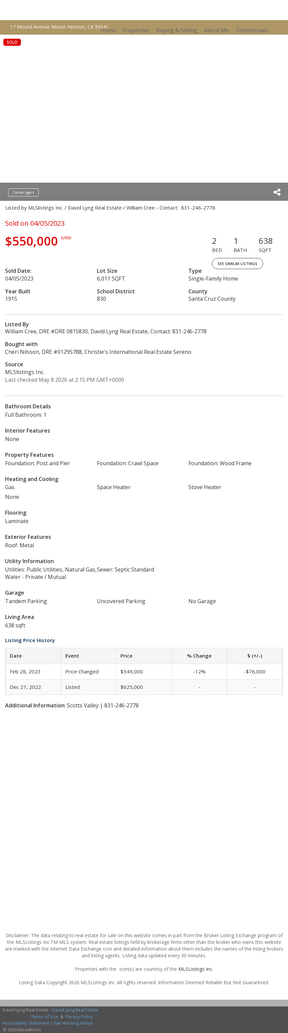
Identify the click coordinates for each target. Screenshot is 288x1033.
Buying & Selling (176, 30)
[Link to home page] (65, 10)
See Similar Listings (237, 263)
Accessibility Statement (26, 1023)
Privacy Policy (79, 1016)
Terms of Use (44, 1016)
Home (108, 30)
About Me (216, 30)
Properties (135, 30)
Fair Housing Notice (73, 1023)
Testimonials (252, 30)
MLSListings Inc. (195, 969)
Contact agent (23, 192)
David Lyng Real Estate (75, 1010)
